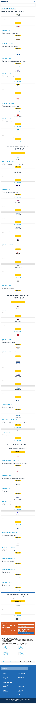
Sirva (18, 187)
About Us (4, 690)
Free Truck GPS (5, 683)
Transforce (18, 402)
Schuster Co (18, 486)
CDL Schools (5, 686)
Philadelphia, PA (6, 654)
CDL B (23, 631)
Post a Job (19, 678)
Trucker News (20, 683)
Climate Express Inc (18, 214)
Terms (20, 699)
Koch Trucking (18, 254)
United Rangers (18, 241)
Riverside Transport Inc (18, 28)
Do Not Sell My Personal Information (13, 699)
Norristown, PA (6, 653)
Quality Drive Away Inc (18, 228)
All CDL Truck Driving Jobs (5, 661)
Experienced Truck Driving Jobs (14, 661)
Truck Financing (5, 691)
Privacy (6, 699)
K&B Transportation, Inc (18, 71)
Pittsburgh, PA (21, 647)
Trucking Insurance (21, 686)
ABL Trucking (18, 15)
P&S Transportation (18, 131)
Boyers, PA (20, 646)
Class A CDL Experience (22, 626)
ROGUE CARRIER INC (18, 336)
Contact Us (4, 673)
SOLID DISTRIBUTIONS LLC (18, 556)
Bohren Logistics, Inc (18, 321)
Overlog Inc (18, 308)
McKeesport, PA (21, 654)
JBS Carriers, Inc (18, 545)
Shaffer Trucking (18, 417)
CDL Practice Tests (21, 685)
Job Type (10, 8)
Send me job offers (26, 633)
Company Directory (21, 677)
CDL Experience (5, 8)
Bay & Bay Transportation (18, 116)
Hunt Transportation (18, 473)
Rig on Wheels (18, 605)
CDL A (19, 631)
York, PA (5, 647)
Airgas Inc (18, 430)
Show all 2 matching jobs (18, 66)
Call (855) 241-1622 (18, 152)
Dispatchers (20, 691)
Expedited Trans (18, 348)
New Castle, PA (6, 652)
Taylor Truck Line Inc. (18, 376)
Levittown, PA (6, 651)
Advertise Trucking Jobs (21, 673)
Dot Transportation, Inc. (18, 389)
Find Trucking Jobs (5, 677)
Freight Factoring (20, 690)
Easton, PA (20, 652)
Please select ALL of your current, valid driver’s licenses (24, 630)
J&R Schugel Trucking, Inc (18, 499)
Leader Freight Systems (18, 172)
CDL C (27, 631)
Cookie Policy (23, 699)
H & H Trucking (18, 159)
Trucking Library (5, 685)
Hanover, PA (5, 648)
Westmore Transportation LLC (18, 267)
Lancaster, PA (21, 653)
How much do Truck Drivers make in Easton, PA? (9, 638)
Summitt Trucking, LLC (18, 202)
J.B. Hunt (18, 85)
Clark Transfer (18, 514)
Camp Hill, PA (5, 646)
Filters (14, 8)
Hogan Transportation (18, 363)
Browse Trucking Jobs (6, 678)
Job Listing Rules (27, 699)
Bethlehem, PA (21, 651)
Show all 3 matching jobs (18, 95)
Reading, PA (21, 648)
